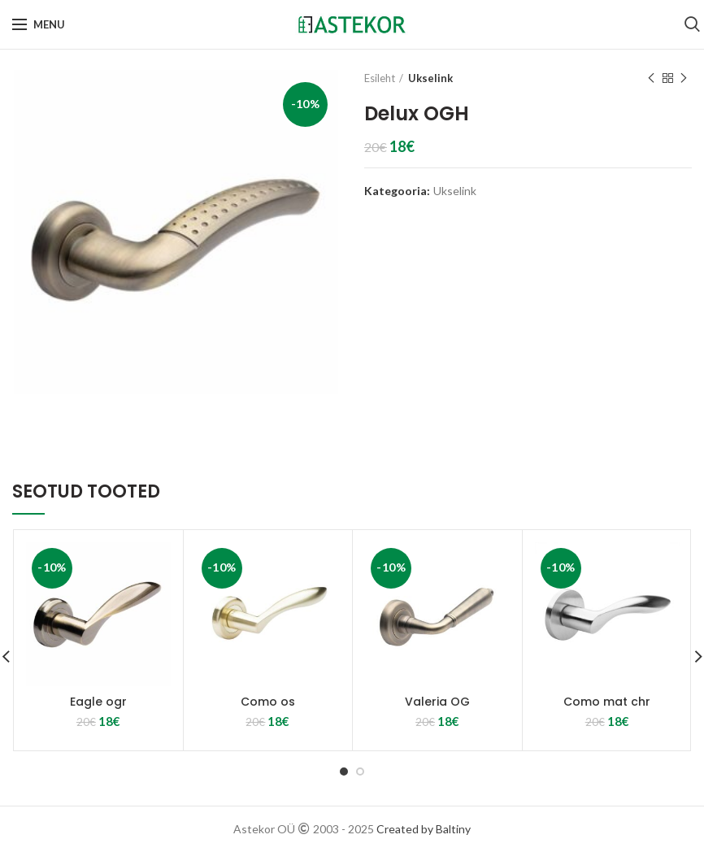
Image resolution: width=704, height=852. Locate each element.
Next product (684, 78)
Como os (268, 701)
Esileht (379, 78)
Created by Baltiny (423, 829)
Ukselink (430, 78)
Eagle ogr (98, 701)
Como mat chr (606, 701)
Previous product (651, 78)
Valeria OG (437, 701)
